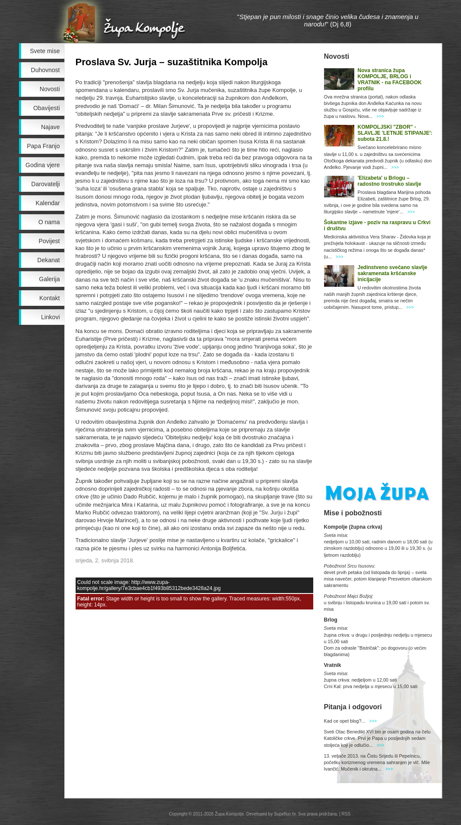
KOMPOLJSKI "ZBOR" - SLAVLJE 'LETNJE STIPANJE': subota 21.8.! (395, 133)
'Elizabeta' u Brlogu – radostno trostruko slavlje (389, 181)
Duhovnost (45, 70)
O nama (49, 222)
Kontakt (49, 298)
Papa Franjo (43, 146)
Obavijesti (46, 108)
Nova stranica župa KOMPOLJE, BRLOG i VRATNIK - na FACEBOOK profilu (390, 79)
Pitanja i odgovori (353, 707)
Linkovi (50, 317)
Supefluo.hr (285, 814)
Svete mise (45, 51)
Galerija (49, 279)
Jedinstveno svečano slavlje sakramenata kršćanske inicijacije (392, 273)
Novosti (50, 89)
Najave (50, 127)
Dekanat (48, 260)
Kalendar (47, 203)
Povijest (49, 241)
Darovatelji (45, 184)
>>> (380, 116)
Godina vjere (42, 165)
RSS (346, 814)
